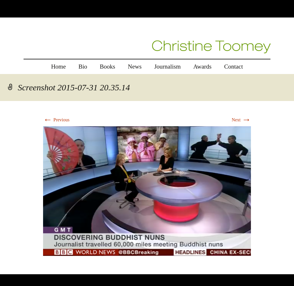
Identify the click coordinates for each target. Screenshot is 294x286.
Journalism (167, 66)
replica (17, 270)
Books (107, 66)
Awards (202, 66)
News (135, 66)
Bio (82, 66)
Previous (56, 119)
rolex (4, 270)
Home (58, 66)
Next (241, 119)
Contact (233, 66)
